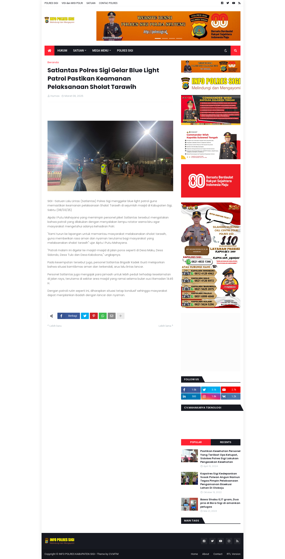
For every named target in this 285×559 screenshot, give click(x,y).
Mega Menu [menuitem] (100, 50)
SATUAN (90, 3)
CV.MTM (114, 553)
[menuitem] (49, 51)
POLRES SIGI (51, 3)
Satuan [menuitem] (78, 50)
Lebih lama (165, 325)
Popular (196, 442)
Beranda (53, 62)
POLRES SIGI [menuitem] (125, 50)
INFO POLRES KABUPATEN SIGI (77, 553)
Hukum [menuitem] (62, 50)
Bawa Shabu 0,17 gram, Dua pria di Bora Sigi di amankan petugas (220, 503)
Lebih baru (55, 325)
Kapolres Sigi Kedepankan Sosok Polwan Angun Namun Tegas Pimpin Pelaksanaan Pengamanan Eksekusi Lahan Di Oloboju (220, 481)
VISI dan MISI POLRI (72, 3)
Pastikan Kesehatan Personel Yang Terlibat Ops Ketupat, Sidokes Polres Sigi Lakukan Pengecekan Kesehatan (220, 456)
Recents (225, 442)
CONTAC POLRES (108, 3)
